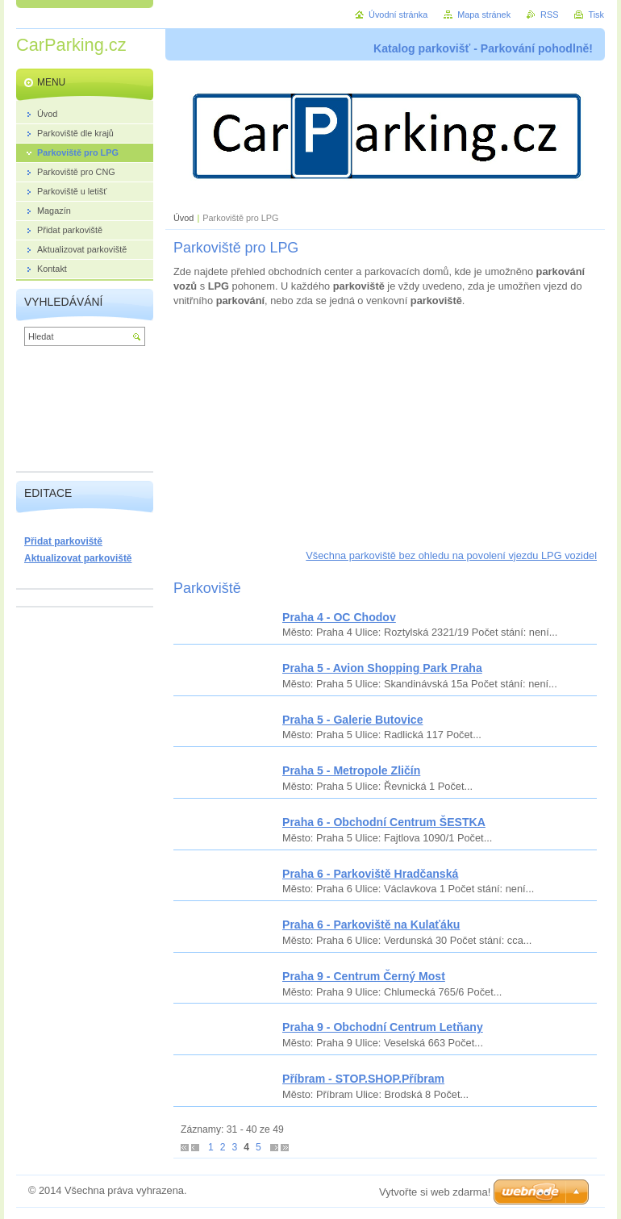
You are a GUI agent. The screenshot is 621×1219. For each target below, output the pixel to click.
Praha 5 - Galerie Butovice (352, 719)
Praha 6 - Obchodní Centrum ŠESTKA (384, 822)
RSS (549, 14)
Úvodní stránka (398, 14)
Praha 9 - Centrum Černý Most (363, 976)
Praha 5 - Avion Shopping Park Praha (382, 668)
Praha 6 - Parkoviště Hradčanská (370, 873)
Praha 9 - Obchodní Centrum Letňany (382, 1027)
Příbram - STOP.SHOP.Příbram (363, 1078)
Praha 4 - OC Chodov (339, 617)
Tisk (596, 14)
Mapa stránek (484, 14)
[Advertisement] (385, 436)
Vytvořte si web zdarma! (434, 1192)
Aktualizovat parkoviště (78, 558)
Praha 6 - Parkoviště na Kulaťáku (371, 924)
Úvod (183, 218)
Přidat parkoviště (63, 541)
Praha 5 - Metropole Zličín (351, 770)
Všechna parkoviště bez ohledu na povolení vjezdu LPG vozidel (451, 555)
